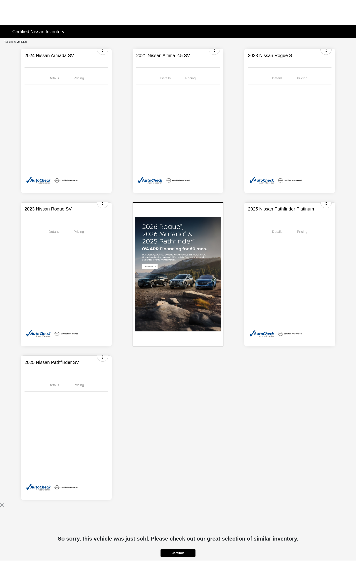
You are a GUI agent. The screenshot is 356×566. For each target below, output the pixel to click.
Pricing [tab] (79, 78)
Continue (178, 553)
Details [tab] (54, 78)
